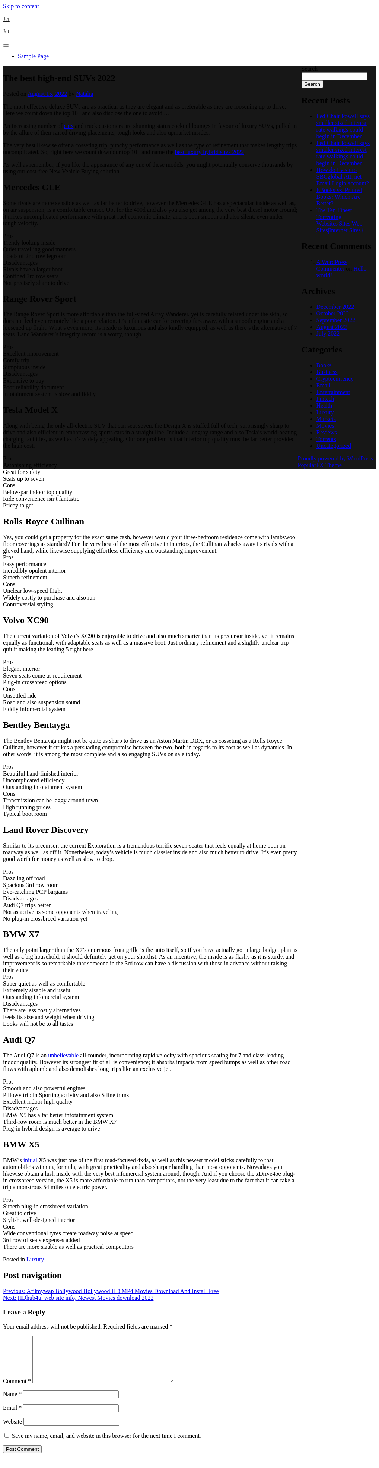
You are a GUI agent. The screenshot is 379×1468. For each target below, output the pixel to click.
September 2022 (335, 320)
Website (12, 1430)
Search (310, 69)
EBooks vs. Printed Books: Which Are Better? (339, 197)
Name (12, 1403)
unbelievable (63, 1055)
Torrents (326, 439)
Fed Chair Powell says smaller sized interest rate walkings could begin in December (343, 126)
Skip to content (21, 6)
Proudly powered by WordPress (336, 458)
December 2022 (335, 307)
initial (30, 1160)
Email (12, 1417)
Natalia (84, 94)
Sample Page (33, 56)
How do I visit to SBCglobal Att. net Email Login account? (342, 176)
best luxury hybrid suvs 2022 (209, 152)
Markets (326, 419)
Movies (325, 425)
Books (324, 365)
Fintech (325, 399)
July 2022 (328, 333)
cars (69, 126)
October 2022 (332, 313)
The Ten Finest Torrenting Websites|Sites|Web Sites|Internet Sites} (340, 220)
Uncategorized (333, 446)
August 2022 (331, 327)
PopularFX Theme (320, 465)
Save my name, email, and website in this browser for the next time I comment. (106, 1445)
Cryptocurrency (335, 378)
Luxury (35, 1259)
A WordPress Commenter (331, 265)
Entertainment (333, 392)
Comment (17, 1390)
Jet (6, 19)
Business (327, 372)
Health (324, 405)
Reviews (326, 432)
